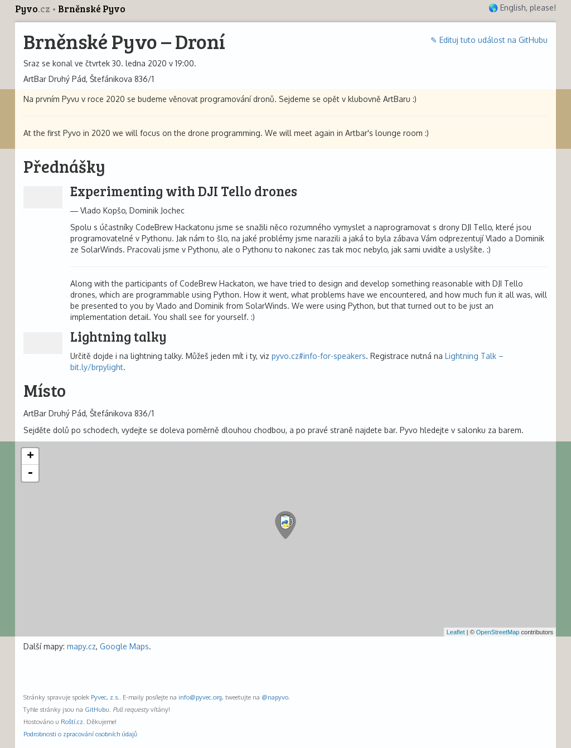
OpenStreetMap (498, 632)
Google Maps (124, 646)
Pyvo (33, 8)
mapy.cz (81, 646)
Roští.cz (72, 721)
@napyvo (275, 697)
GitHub (95, 709)
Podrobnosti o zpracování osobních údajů (80, 734)
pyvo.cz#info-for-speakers (319, 356)
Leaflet (456, 632)
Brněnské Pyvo (91, 8)
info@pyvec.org (200, 697)
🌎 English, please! (522, 7)
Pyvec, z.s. (105, 697)
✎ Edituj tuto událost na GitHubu (489, 40)
